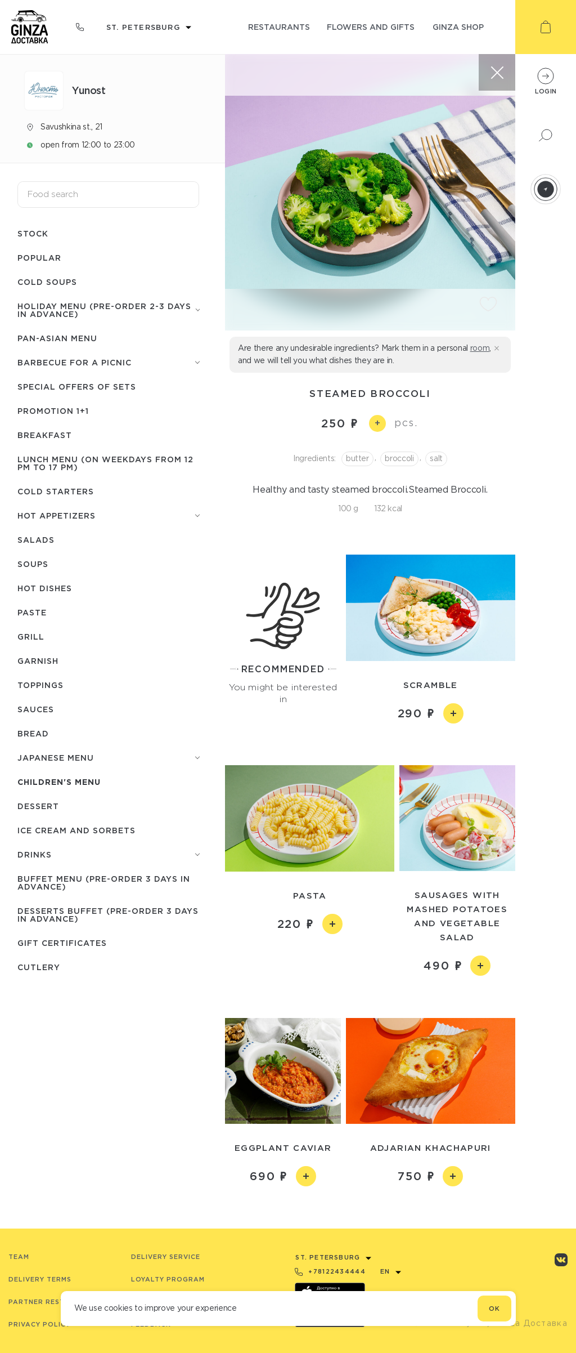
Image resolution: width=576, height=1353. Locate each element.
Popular (39, 257)
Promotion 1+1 (53, 411)
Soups (32, 564)
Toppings (40, 685)
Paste (32, 612)
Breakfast (44, 435)
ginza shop (458, 27)
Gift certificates (62, 943)
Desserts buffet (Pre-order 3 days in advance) (108, 915)
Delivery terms (39, 1279)
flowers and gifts (371, 27)
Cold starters (55, 491)
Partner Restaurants (54, 1301)
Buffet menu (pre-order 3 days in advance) (103, 882)
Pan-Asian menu (57, 338)
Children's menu (59, 782)
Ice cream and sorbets (76, 830)
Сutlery (38, 967)
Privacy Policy (39, 1324)
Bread (33, 733)
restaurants (279, 27)
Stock (32, 233)
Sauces (35, 709)
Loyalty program (168, 1279)
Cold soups (47, 282)
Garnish (37, 661)
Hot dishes (44, 588)
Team (18, 1256)
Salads (36, 539)
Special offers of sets (76, 386)
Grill (30, 636)
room (480, 347)
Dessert (38, 806)
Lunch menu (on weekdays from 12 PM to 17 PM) (105, 463)
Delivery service (165, 1256)
